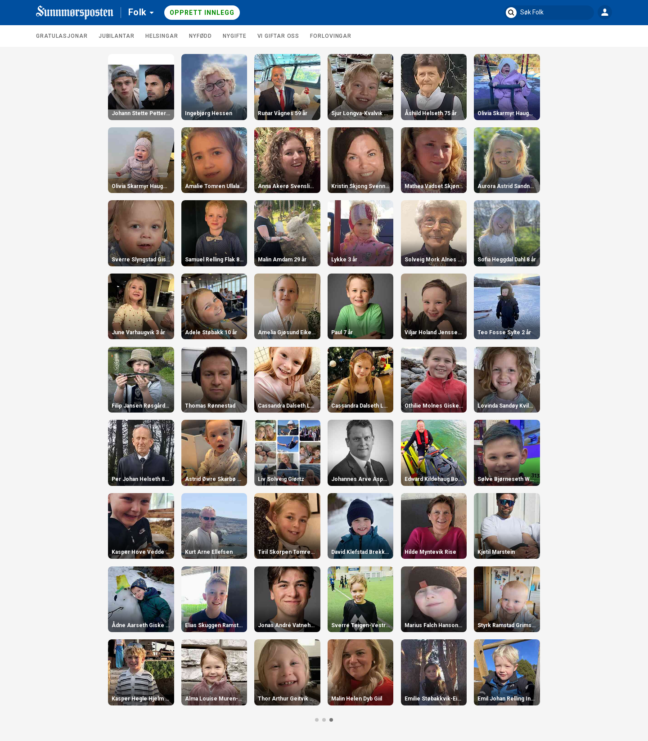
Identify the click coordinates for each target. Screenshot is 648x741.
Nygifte (234, 36)
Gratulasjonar (62, 36)
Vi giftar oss (278, 36)
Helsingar (161, 36)
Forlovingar (330, 36)
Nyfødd (200, 36)
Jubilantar (117, 36)
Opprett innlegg (202, 12)
